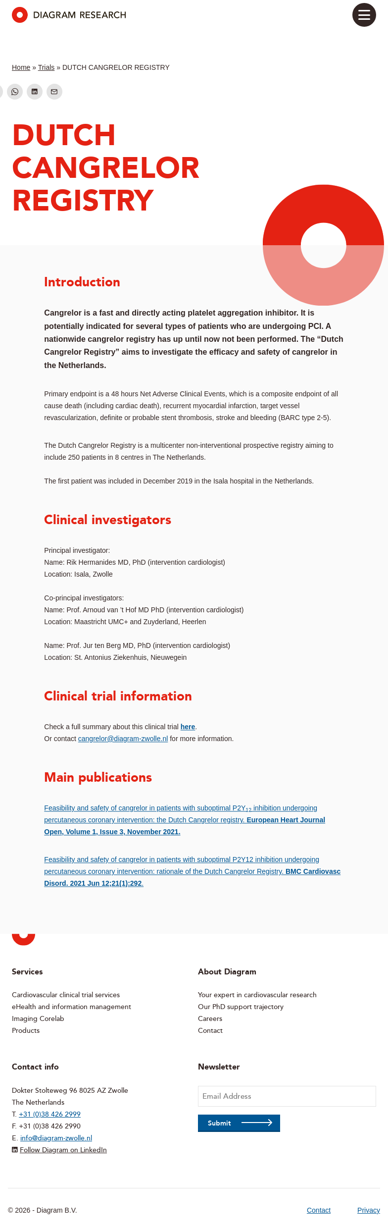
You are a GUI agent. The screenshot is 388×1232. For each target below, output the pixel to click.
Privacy (368, 1210)
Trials (46, 67)
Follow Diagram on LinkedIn (63, 1150)
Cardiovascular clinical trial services (66, 995)
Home (21, 67)
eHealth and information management (71, 1007)
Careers (210, 1018)
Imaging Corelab (38, 1018)
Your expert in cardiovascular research (257, 995)
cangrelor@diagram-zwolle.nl (123, 739)
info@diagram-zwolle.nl (56, 1138)
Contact (210, 1030)
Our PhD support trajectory (241, 1007)
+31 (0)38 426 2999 (50, 1114)
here (188, 727)
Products (26, 1030)
